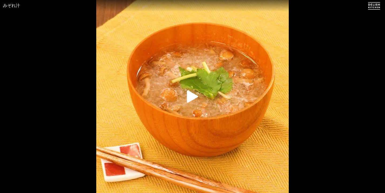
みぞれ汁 (11, 5)
